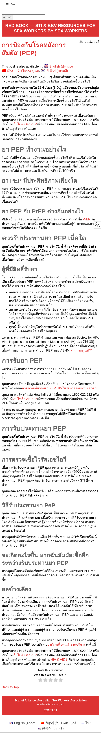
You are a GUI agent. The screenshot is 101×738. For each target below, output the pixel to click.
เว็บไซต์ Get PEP (25, 124)
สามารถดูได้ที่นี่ (81, 350)
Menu (11, 4)
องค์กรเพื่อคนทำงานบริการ (66, 644)
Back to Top (10, 687)
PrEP (86, 219)
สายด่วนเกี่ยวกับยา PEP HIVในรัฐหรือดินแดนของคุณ (59, 388)
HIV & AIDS (59, 659)
